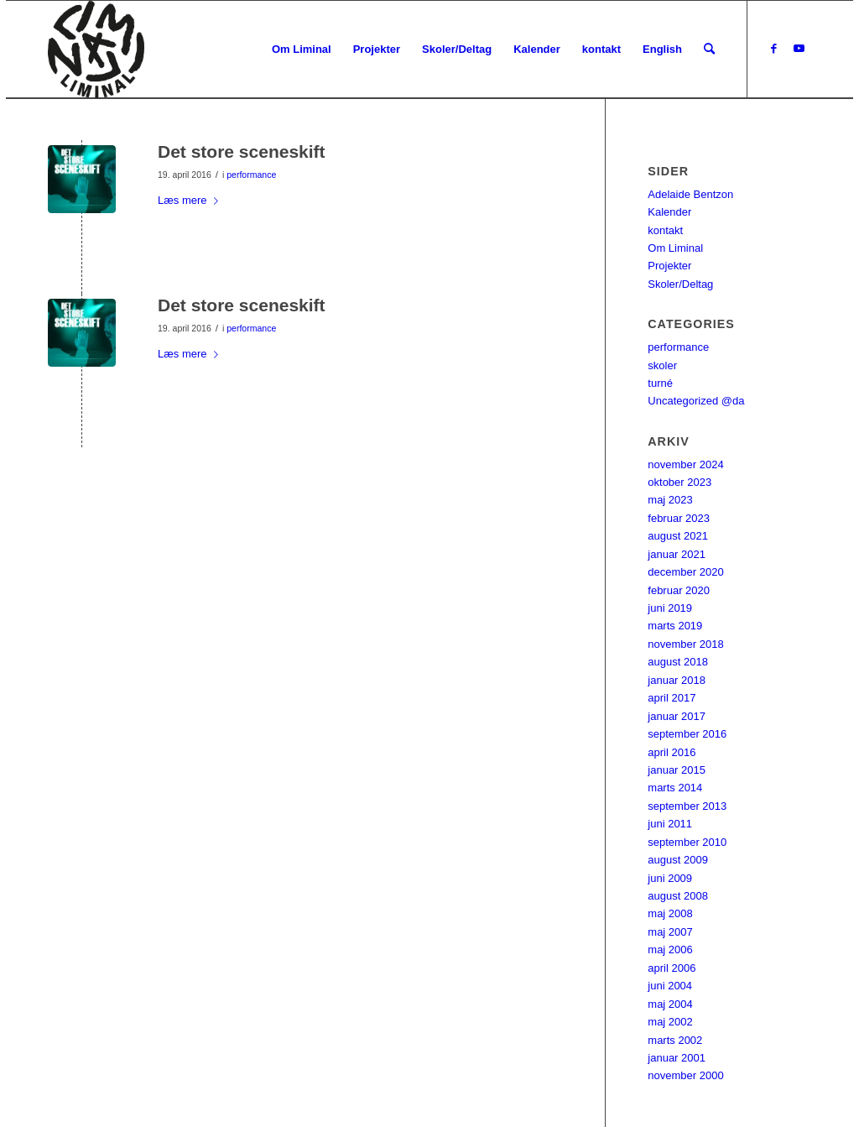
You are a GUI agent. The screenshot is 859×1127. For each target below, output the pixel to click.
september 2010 (687, 842)
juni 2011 (670, 823)
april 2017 (671, 697)
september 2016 (687, 734)
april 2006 (671, 968)
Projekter (669, 265)
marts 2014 (675, 787)
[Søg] (709, 49)
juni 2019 (670, 608)
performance (251, 175)
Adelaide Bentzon (690, 194)
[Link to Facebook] (773, 48)
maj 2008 (670, 913)
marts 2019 (675, 625)
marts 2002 (675, 1040)
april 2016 (671, 752)
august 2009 (678, 859)
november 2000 (685, 1075)
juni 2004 (670, 985)
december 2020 (685, 572)
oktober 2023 (679, 482)
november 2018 (685, 644)
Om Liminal (675, 248)
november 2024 (685, 464)
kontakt (665, 230)
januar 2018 (676, 680)
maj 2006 (670, 949)
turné (660, 383)
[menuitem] (301, 49)
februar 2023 (679, 518)
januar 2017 (676, 716)
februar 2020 (679, 590)
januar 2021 (676, 554)
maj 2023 (670, 499)
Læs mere (191, 200)
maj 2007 (670, 932)
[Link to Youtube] (798, 48)
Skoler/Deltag (680, 284)
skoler (662, 365)
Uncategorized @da (696, 400)
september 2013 (687, 806)
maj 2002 (670, 1021)
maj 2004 (670, 1004)
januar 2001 (676, 1057)
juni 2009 (670, 878)
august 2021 (678, 536)
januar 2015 (676, 770)
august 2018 (678, 661)
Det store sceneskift (241, 151)
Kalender (669, 212)
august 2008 (678, 896)
